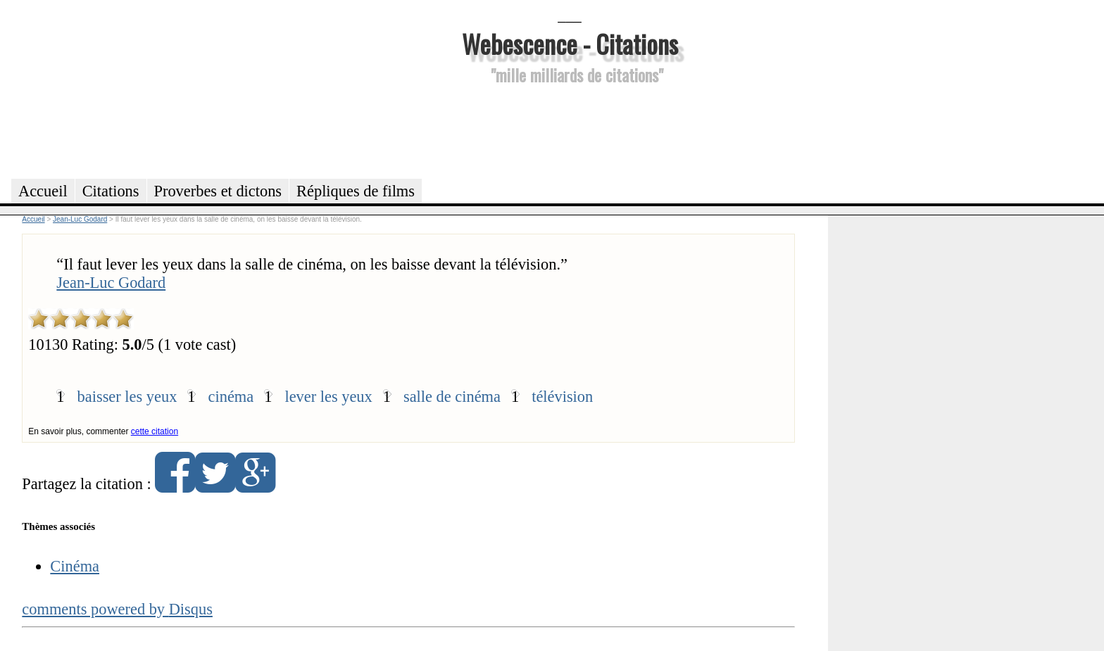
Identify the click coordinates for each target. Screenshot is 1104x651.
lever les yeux (328, 396)
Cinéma (74, 566)
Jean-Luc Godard (110, 282)
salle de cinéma (452, 396)
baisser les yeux (127, 396)
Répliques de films (355, 191)
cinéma (231, 396)
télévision (562, 396)
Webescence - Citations (570, 43)
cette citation (154, 431)
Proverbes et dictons (218, 191)
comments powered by (117, 609)
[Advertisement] (569, 129)
